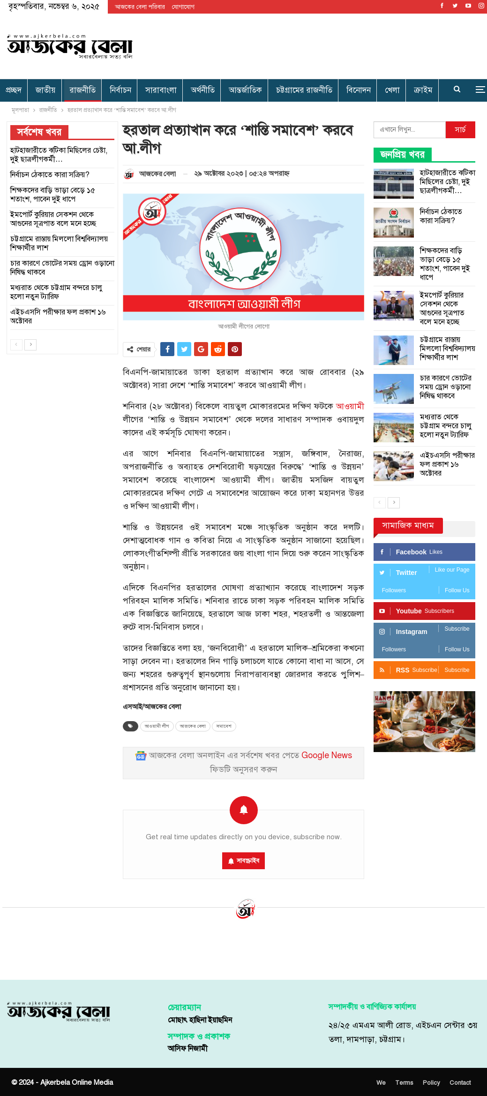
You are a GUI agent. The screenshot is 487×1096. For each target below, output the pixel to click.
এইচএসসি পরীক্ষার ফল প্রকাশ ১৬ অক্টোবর (447, 464)
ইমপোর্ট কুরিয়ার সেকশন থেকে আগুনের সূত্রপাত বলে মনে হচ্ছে (442, 308)
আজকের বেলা (193, 726)
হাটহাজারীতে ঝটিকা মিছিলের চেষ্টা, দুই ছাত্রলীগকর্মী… (447, 182)
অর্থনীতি (203, 90)
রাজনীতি (83, 90)
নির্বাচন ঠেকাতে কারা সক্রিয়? (441, 216)
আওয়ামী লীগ (157, 726)
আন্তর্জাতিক (245, 90)
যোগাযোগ (183, 7)
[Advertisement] (326, 44)
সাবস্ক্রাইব (248, 861)
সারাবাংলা (161, 90)
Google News (326, 755)
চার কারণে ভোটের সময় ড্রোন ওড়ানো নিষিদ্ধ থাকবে (446, 387)
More (396, 90)
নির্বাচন (120, 90)
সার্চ (460, 130)
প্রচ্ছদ (14, 90)
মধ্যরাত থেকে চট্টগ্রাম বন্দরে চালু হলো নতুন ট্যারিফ (446, 426)
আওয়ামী (350, 406)
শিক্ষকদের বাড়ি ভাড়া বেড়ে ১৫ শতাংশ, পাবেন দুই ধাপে (445, 264)
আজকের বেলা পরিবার (140, 7)
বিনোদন (358, 90)
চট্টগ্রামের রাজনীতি (304, 90)
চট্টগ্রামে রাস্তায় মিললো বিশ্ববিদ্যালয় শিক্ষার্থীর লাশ (447, 349)
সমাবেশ (224, 726)
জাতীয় (46, 90)
